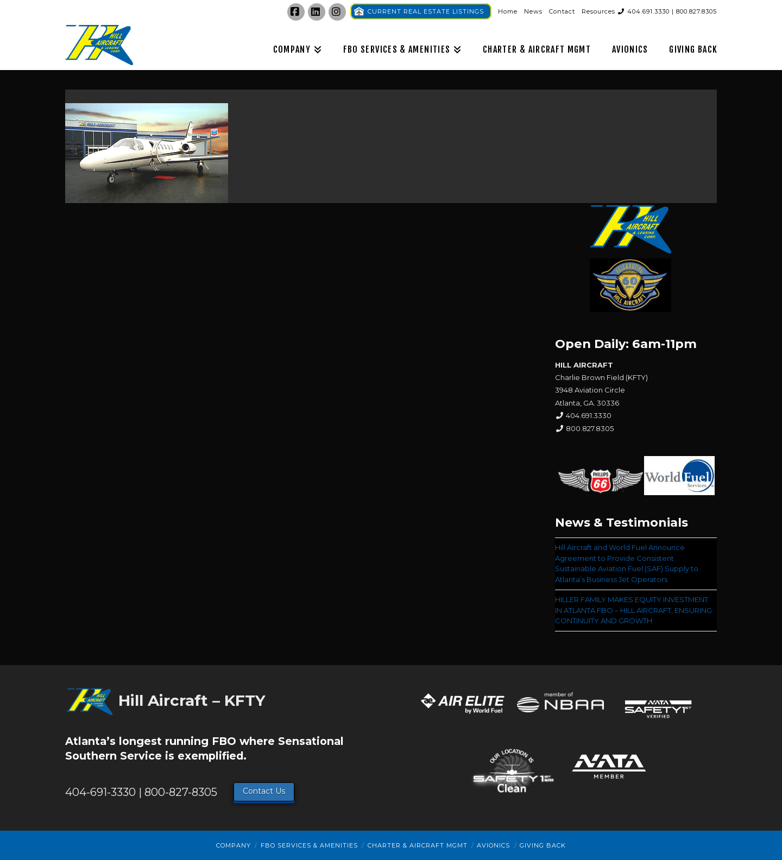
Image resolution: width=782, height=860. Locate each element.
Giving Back (543, 845)
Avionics (493, 845)
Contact (562, 11)
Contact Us (264, 791)
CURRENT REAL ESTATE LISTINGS (426, 11)
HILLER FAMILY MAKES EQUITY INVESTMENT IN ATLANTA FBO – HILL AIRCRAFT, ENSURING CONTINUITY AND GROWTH (633, 610)
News (533, 11)
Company (233, 845)
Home (508, 11)
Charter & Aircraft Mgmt (418, 845)
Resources (598, 11)
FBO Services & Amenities (309, 845)
